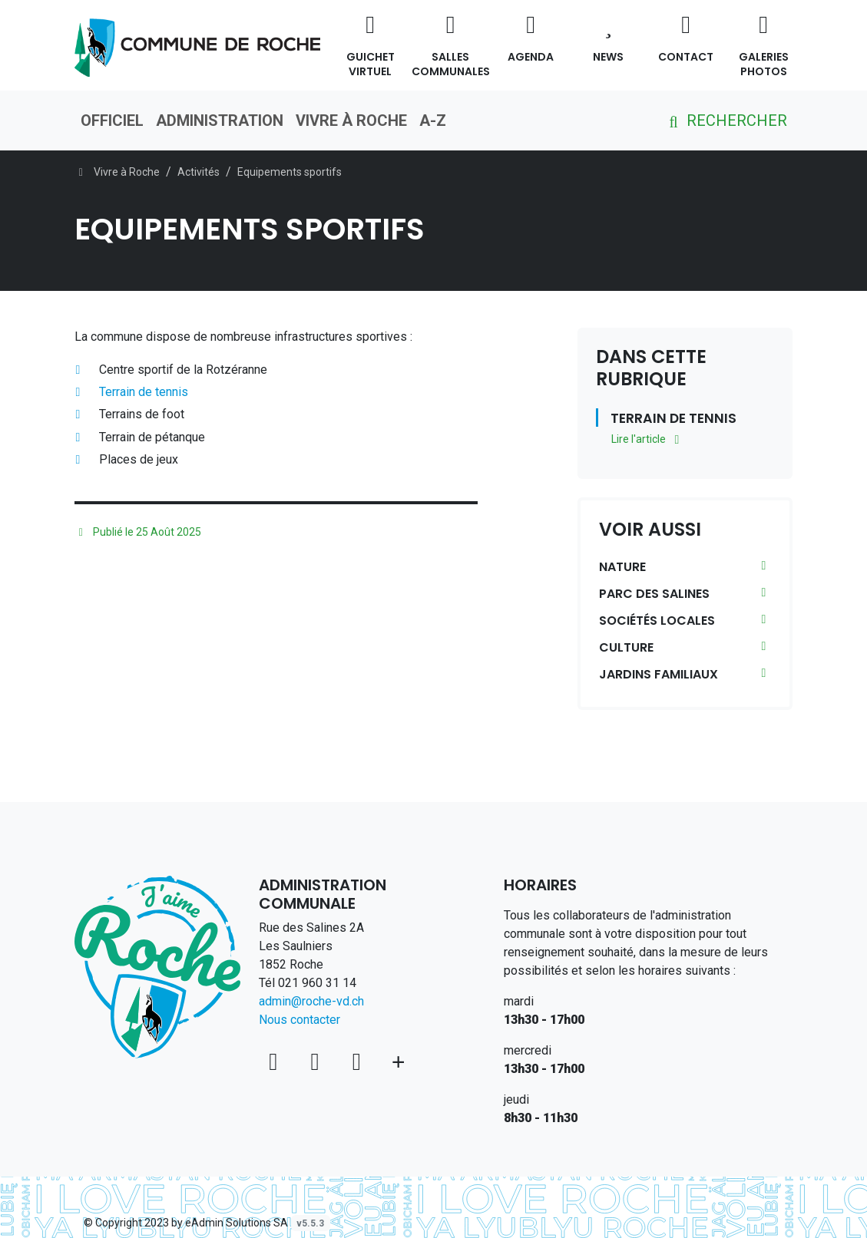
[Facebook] (318, 1061)
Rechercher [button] (725, 120)
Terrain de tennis (143, 392)
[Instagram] (359, 1061)
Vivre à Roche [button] (351, 120)
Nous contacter (299, 1019)
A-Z (432, 120)
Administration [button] (219, 120)
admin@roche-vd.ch (311, 1001)
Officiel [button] (112, 120)
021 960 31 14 (317, 983)
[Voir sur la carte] (276, 1061)
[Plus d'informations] (398, 1061)
